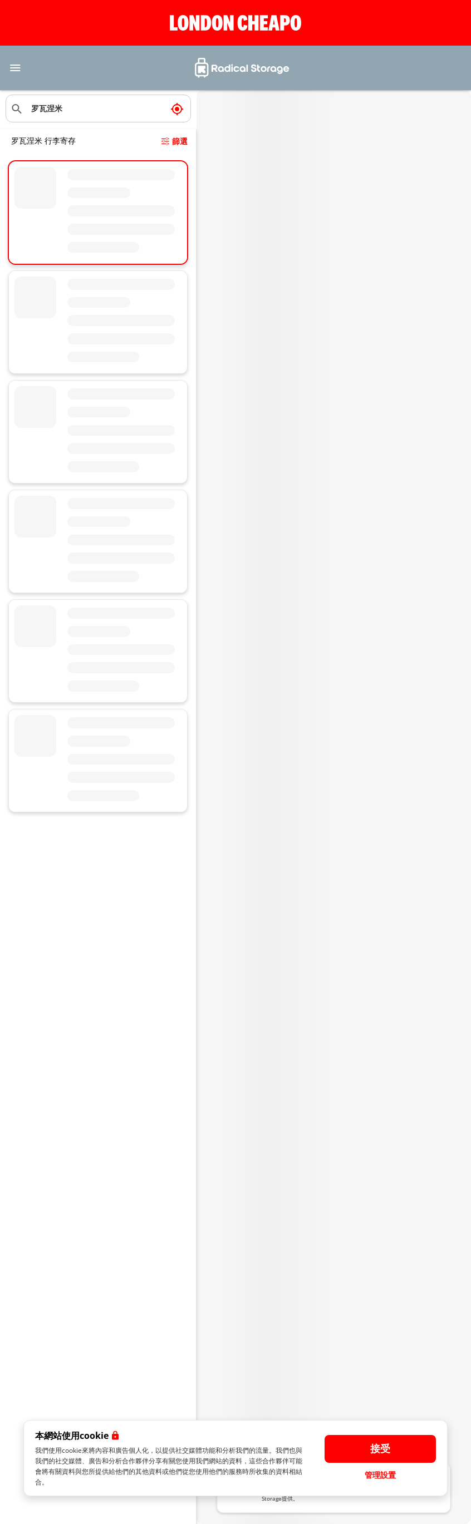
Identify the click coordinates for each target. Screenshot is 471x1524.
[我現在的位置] (177, 108)
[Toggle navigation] (15, 68)
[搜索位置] (98, 108)
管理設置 (380, 1474)
